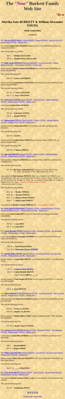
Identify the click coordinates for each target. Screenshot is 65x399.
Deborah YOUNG (33, 208)
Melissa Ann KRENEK (12, 353)
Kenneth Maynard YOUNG (50, 208)
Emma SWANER (42, 40)
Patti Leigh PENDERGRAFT (15, 208)
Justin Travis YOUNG (12, 100)
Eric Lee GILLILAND (12, 40)
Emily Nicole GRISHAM (13, 63)
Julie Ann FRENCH (11, 154)
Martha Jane (22, 42)
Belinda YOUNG (26, 154)
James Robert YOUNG (9, 42)
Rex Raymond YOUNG (55, 353)
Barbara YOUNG (32, 293)
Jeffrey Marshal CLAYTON (14, 293)
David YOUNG (27, 100)
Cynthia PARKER (28, 40)
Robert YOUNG (39, 100)
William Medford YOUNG (10, 210)
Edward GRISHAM (30, 63)
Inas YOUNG (40, 353)
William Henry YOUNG (23, 65)
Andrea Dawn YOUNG (12, 120)
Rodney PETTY (26, 373)
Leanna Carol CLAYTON (13, 330)
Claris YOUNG (38, 373)
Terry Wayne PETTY (12, 373)
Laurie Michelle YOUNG (13, 231)
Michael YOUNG (30, 231)
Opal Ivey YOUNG (55, 40)
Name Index (37, 396)
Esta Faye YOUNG (45, 63)
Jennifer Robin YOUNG (13, 254)
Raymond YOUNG (43, 231)
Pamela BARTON (28, 353)
